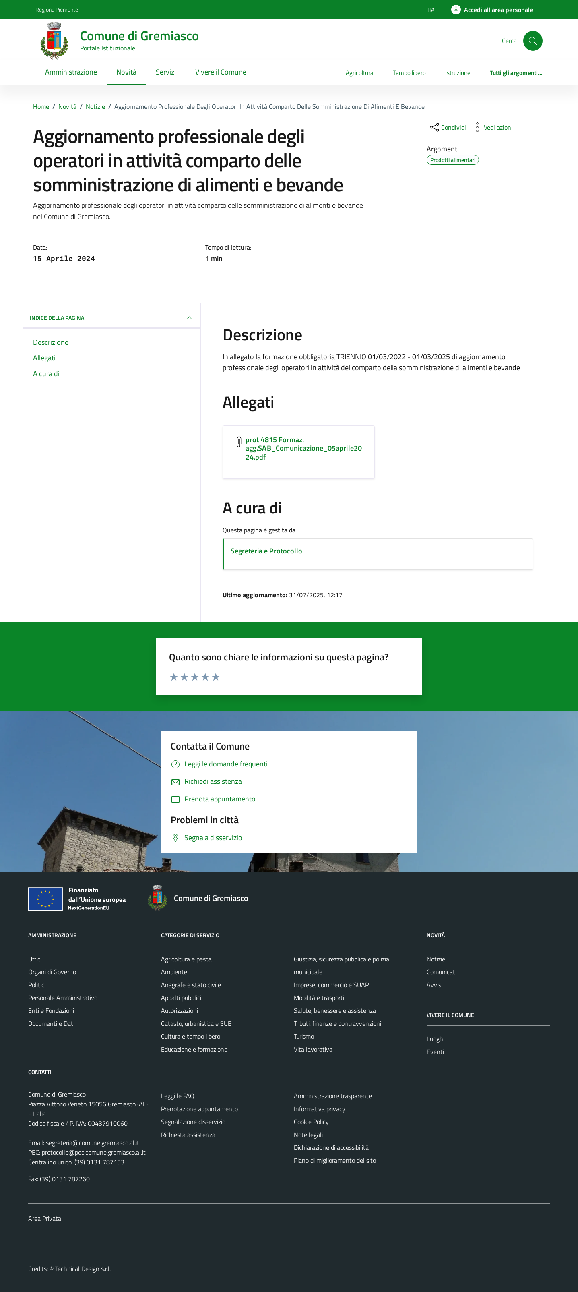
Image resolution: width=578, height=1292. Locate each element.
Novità (126, 71)
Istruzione (458, 72)
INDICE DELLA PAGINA (112, 318)
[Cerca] (533, 40)
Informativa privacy (319, 1109)
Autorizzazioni (179, 1010)
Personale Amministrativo (62, 997)
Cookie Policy (311, 1121)
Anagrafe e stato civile (191, 985)
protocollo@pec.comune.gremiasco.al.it (94, 1152)
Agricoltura (360, 72)
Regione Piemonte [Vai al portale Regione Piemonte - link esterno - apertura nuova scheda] (56, 9)
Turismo (304, 1036)
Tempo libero (409, 72)
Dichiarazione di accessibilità (331, 1147)
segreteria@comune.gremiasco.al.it (92, 1142)
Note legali (308, 1134)
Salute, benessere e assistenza (335, 1010)
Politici (36, 985)
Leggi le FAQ (177, 1096)
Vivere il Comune (220, 71)
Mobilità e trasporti (319, 997)
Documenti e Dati (51, 1023)
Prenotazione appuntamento (199, 1109)
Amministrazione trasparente (333, 1096)
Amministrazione (71, 71)
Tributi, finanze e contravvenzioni (337, 1023)
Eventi (435, 1051)
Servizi (166, 71)
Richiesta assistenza (188, 1134)
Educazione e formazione (194, 1049)
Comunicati (441, 972)
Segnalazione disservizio (193, 1121)
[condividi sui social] (447, 127)
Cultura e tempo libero (190, 1036)
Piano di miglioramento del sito (335, 1160)
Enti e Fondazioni (51, 1010)
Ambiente (174, 972)
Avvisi (434, 985)
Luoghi (435, 1039)
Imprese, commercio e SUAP (331, 985)
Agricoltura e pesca (186, 959)
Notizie (436, 959)
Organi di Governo (52, 972)
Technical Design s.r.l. (83, 1268)
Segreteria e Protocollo (266, 550)
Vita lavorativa (313, 1049)
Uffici (34, 959)
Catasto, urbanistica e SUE (196, 1023)
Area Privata (44, 1218)
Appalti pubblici (181, 997)
